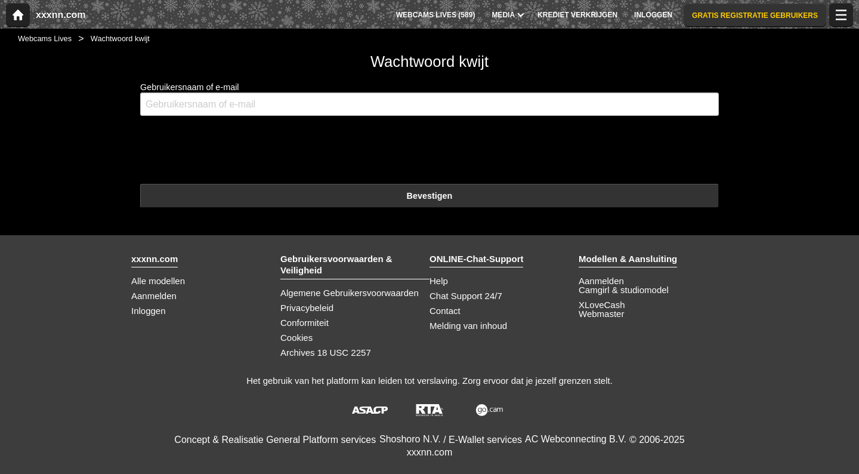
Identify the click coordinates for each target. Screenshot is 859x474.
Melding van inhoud (468, 326)
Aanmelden (154, 296)
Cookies (296, 338)
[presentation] (231, 148)
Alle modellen (158, 281)
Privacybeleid (306, 308)
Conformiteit (304, 323)
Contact (445, 311)
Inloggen (148, 311)
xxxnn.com (61, 15)
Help (439, 281)
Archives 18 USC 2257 (325, 352)
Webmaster (601, 314)
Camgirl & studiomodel (624, 290)
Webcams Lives (45, 38)
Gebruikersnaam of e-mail (429, 99)
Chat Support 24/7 (466, 296)
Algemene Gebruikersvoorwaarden (349, 293)
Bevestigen (430, 196)
